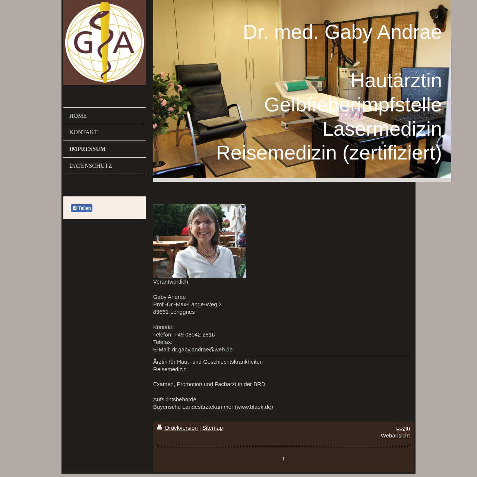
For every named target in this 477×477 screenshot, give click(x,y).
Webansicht (395, 435)
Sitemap (212, 427)
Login (403, 427)
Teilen (81, 208)
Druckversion (178, 427)
